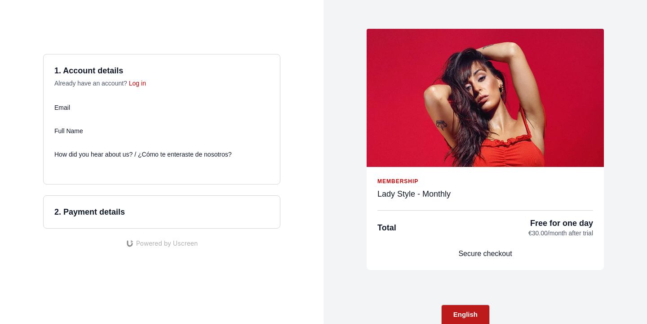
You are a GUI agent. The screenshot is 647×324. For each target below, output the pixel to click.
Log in (137, 83)
